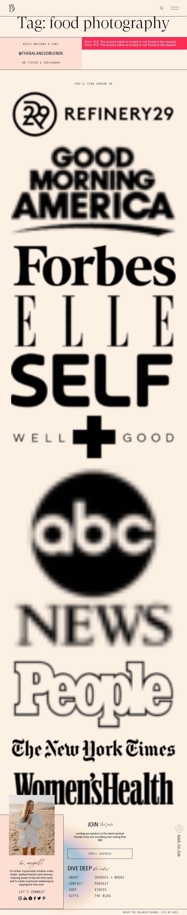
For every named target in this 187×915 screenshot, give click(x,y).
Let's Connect (32, 892)
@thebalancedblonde (41, 53)
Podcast (102, 883)
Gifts (74, 896)
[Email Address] (100, 854)
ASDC (175, 912)
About (74, 877)
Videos (101, 890)
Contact (76, 883)
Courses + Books (109, 877)
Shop (73, 890)
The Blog (102, 896)
